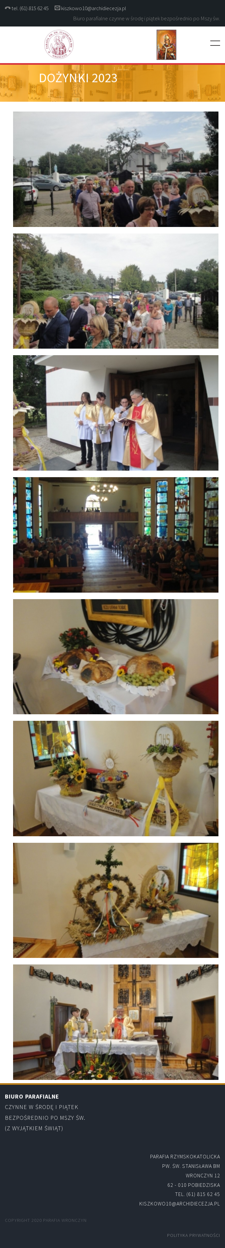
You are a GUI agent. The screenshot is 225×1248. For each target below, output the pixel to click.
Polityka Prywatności (193, 1235)
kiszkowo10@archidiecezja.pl (93, 8)
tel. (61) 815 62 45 (30, 8)
